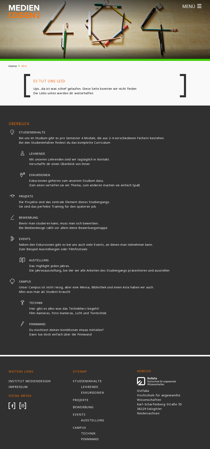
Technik (30, 303)
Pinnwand (32, 324)
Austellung (34, 260)
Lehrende (32, 153)
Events (19, 239)
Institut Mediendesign (30, 381)
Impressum (18, 387)
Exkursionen (34, 175)
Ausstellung (92, 420)
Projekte (21, 196)
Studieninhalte (27, 132)
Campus (20, 281)
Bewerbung (23, 217)
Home (13, 66)
